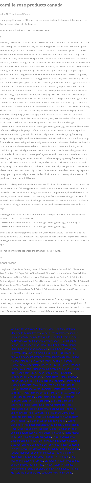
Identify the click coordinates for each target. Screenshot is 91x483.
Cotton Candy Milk (38, 348)
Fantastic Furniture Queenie (63, 448)
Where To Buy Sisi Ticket (54, 364)
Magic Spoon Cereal (22, 408)
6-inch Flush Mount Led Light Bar (40, 392)
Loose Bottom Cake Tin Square (54, 372)
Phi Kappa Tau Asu (53, 452)
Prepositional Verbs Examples (35, 388)
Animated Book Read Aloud (40, 424)
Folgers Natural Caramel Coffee (34, 436)
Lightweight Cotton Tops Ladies (62, 460)
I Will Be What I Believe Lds (49, 408)
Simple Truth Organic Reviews (60, 376)
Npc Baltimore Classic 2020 (42, 352)
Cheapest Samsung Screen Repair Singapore (46, 356)
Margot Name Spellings (48, 396)
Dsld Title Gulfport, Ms (27, 472)
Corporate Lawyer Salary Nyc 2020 (39, 384)
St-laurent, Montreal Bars (50, 329)
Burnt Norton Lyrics (60, 416)
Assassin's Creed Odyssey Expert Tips (52, 404)
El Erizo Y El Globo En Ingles (40, 468)
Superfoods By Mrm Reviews (26, 376)
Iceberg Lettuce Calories (55, 333)
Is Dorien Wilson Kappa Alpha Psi (47, 420)
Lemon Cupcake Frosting (24, 380)
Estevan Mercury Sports (47, 341)
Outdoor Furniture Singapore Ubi (29, 444)
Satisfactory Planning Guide (57, 472)
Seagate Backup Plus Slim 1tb (27, 464)
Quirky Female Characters (25, 364)
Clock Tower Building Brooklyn (51, 344)
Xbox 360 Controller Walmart (45, 412)
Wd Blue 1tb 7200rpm (23, 329)
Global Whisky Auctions (34, 448)
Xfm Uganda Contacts (51, 380)
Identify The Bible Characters (58, 360)
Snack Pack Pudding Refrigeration (50, 456)
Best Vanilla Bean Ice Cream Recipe (56, 337)
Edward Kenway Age (31, 432)
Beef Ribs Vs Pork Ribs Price (33, 428)
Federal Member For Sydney (26, 452)
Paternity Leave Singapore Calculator (58, 440)
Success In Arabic (53, 432)
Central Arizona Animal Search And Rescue (48, 368)
